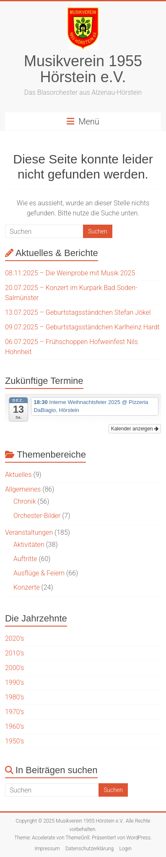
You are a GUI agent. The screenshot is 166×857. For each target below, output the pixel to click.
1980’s (14, 697)
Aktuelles (18, 475)
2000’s (14, 668)
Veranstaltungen (29, 532)
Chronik (24, 501)
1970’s (14, 712)
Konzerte (26, 587)
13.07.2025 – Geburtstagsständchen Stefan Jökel (78, 312)
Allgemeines (23, 489)
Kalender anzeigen (134, 429)
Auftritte (25, 559)
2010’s (14, 653)
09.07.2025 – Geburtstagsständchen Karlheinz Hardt (82, 327)
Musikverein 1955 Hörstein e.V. (83, 68)
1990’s (14, 682)
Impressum (47, 849)
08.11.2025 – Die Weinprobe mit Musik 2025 (70, 273)
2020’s (14, 638)
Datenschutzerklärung (89, 849)
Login (125, 849)
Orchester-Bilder (36, 516)
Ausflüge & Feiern (39, 573)
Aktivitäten (28, 545)
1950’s (14, 741)
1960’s (14, 726)
